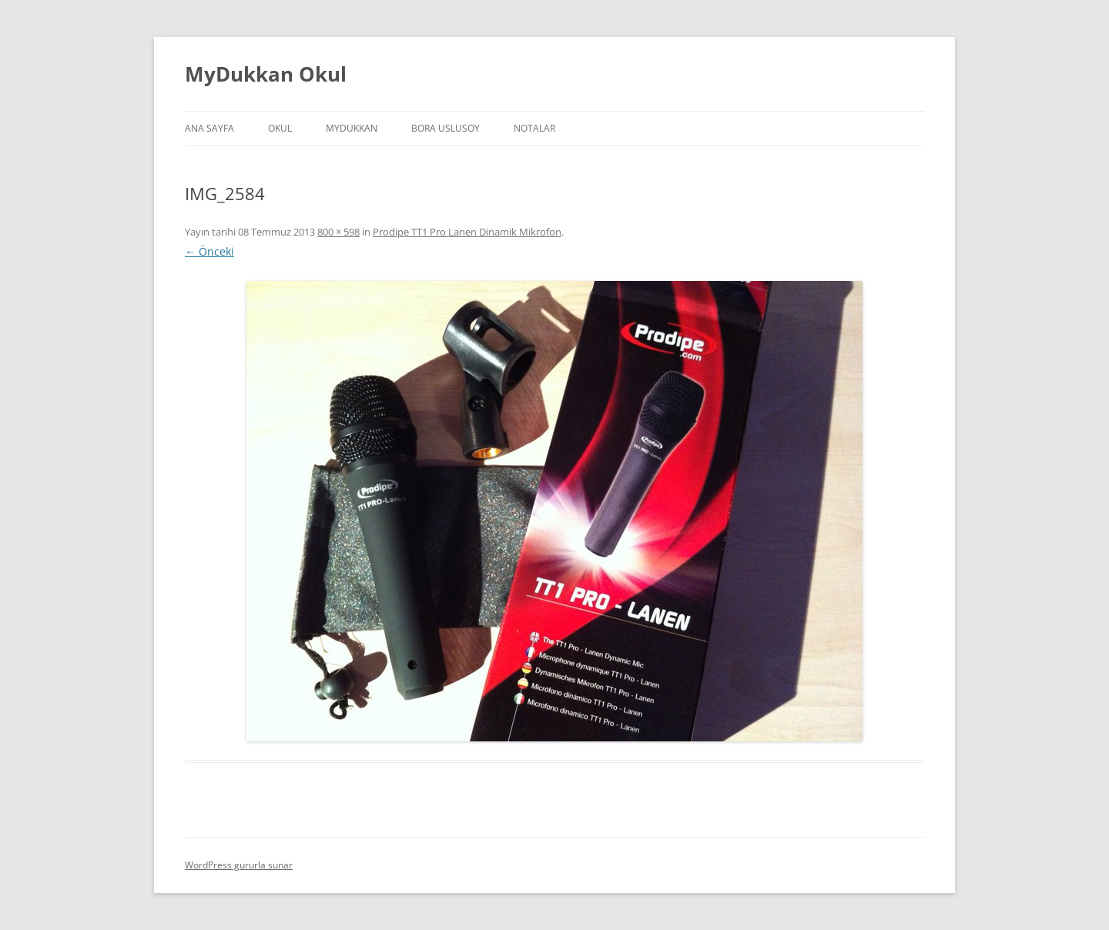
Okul (280, 128)
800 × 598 (338, 232)
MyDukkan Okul (266, 74)
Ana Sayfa (209, 128)
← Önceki (209, 251)
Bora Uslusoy (445, 128)
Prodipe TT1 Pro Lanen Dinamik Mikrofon (467, 232)
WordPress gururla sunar (239, 864)
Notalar (534, 128)
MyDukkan (351, 128)
